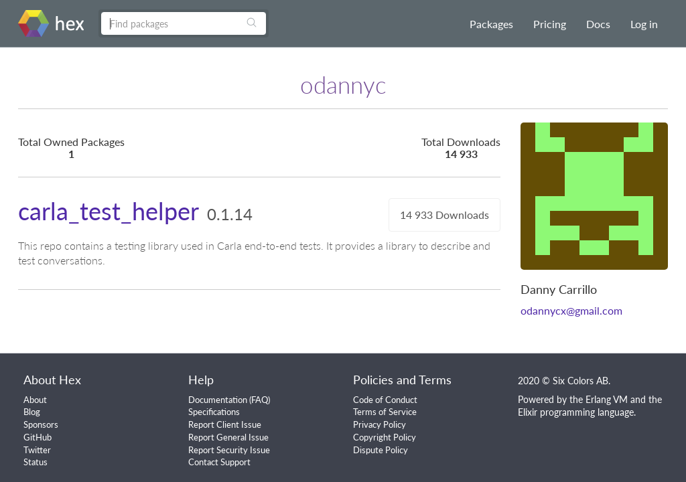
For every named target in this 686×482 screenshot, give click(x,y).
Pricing (549, 23)
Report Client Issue (224, 424)
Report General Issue (228, 437)
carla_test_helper (108, 211)
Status (35, 462)
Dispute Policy (380, 450)
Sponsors (40, 424)
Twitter (37, 450)
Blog (31, 411)
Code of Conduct (385, 399)
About (35, 399)
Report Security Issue (229, 450)
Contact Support (219, 462)
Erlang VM (607, 399)
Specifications (214, 411)
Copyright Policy (384, 437)
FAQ (259, 399)
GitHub (37, 437)
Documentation (217, 399)
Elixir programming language (576, 412)
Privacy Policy (379, 424)
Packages (491, 23)
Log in (644, 23)
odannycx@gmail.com (571, 310)
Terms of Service (385, 411)
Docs (598, 23)
